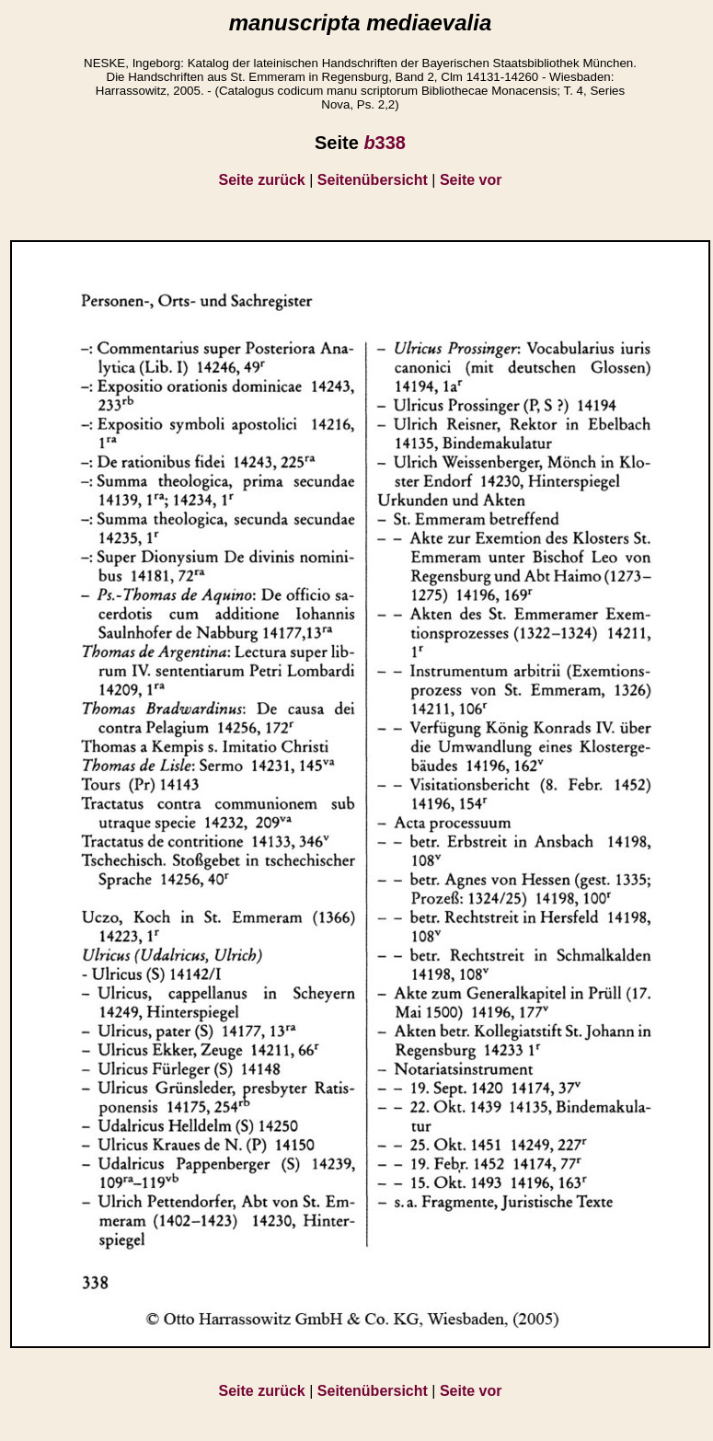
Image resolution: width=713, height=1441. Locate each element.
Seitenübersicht (372, 180)
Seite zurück (262, 180)
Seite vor (471, 180)
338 (384, 143)
